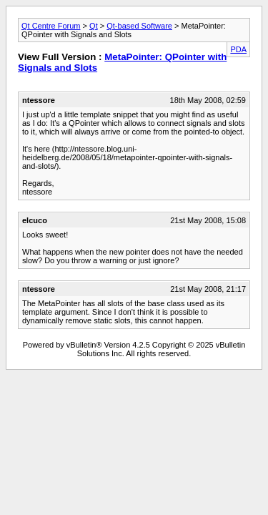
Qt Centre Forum (51, 25)
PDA (238, 49)
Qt (93, 25)
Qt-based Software (139, 25)
